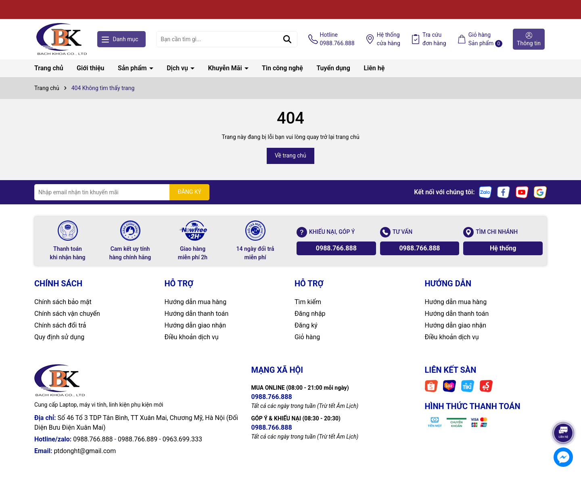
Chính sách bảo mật (63, 302)
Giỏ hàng (307, 337)
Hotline (337, 40)
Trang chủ (48, 68)
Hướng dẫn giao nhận (195, 325)
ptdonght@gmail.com (85, 451)
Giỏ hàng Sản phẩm (485, 39)
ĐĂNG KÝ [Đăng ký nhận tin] (189, 192)
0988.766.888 (336, 248)
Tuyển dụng (333, 68)
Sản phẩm (133, 68)
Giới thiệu (90, 68)
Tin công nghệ (282, 68)
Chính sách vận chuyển (67, 313)
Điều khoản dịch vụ (192, 337)
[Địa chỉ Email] (121, 192)
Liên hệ (374, 68)
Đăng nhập (310, 313)
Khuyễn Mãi (225, 68)
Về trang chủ (290, 155)
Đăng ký (306, 325)
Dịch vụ (178, 68)
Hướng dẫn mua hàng (196, 302)
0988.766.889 (137, 439)
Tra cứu (434, 40)
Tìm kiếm (308, 302)
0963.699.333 (182, 439)
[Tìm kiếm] (287, 39)
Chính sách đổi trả (60, 325)
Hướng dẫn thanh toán (197, 313)
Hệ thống (388, 40)
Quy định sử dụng (59, 337)
